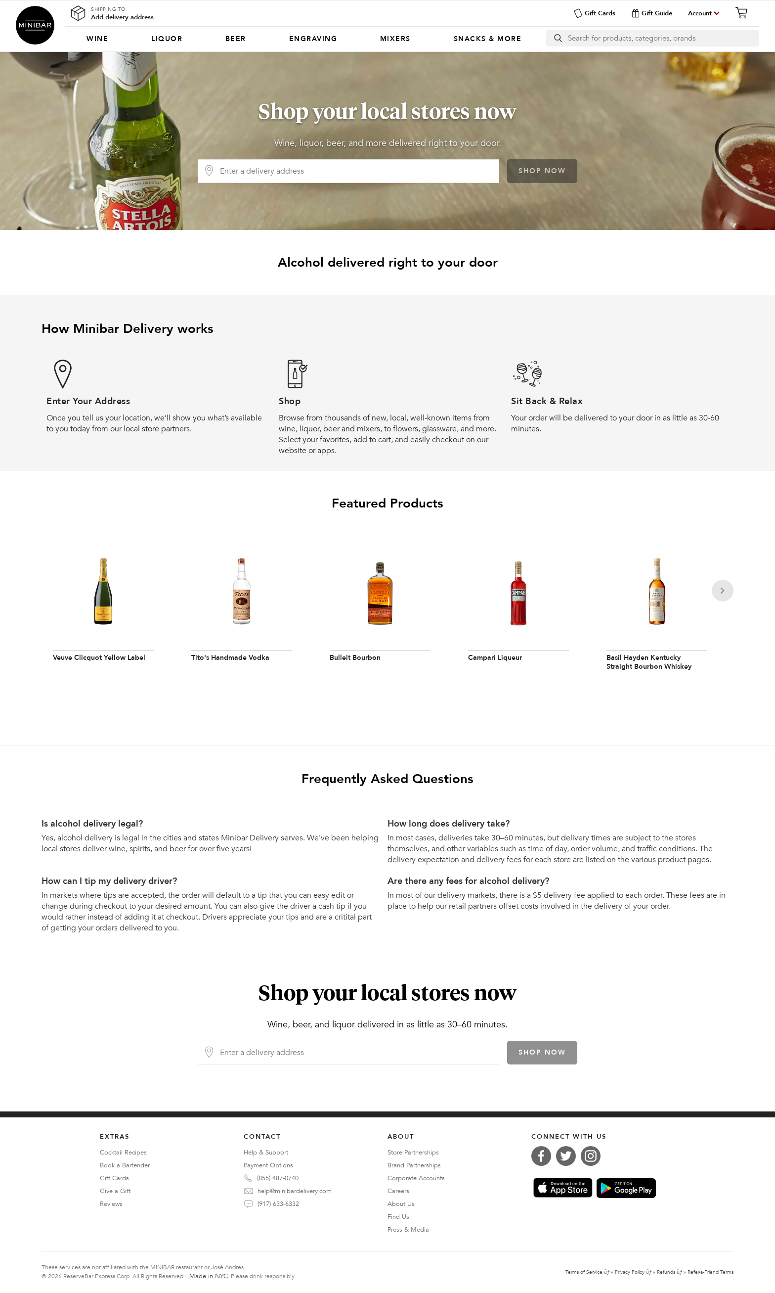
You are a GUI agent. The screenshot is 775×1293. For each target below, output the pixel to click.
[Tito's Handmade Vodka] (242, 609)
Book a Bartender (125, 1165)
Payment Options (268, 1165)
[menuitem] (97, 39)
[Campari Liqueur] (518, 609)
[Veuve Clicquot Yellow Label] (103, 609)
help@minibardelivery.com (295, 1191)
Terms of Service (584, 1272)
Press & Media (408, 1229)
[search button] (557, 38)
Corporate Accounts (416, 1178)
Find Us (398, 1216)
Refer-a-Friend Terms (710, 1272)
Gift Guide (651, 13)
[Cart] (744, 12)
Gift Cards (594, 13)
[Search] (663, 38)
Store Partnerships (413, 1152)
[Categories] (304, 39)
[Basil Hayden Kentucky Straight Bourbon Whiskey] (657, 609)
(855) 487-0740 (278, 1178)
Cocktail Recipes (123, 1152)
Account (700, 13)
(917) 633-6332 (278, 1204)
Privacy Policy (630, 1272)
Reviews (111, 1204)
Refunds (666, 1272)
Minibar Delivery (35, 25)
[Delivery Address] (356, 171)
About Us (401, 1204)
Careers (398, 1191)
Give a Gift (115, 1191)
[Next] (722, 590)
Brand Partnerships (414, 1165)
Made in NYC (208, 1276)
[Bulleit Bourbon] (380, 609)
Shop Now (542, 171)
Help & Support (266, 1152)
